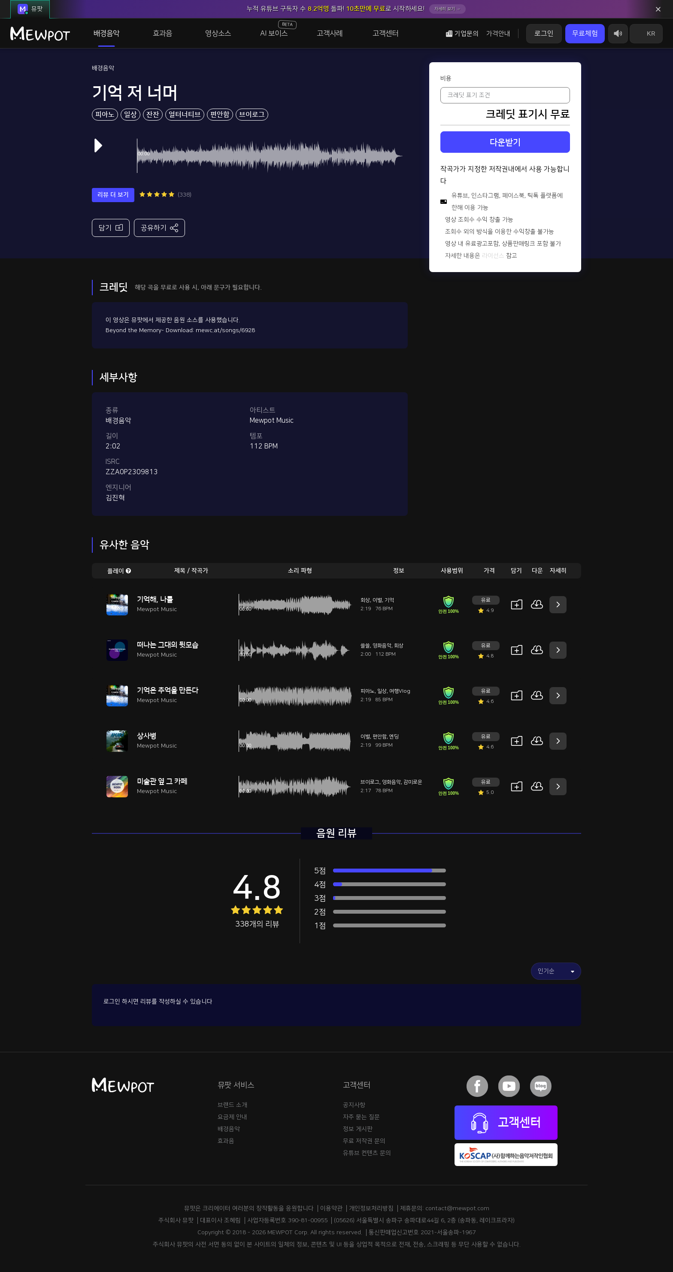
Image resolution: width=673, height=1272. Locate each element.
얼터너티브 (185, 114)
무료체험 (585, 33)
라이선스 (493, 255)
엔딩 (394, 736)
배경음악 (106, 33)
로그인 (544, 33)
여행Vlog (399, 691)
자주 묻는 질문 (361, 1117)
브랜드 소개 (232, 1105)
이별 (377, 600)
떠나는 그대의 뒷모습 (167, 645)
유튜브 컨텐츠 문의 (367, 1153)
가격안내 (498, 33)
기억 (389, 600)
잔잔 (152, 114)
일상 (130, 114)
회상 (365, 600)
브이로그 (252, 114)
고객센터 (385, 33)
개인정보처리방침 (371, 1208)
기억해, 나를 (155, 599)
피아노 (105, 114)
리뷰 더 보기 (113, 194)
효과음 (162, 33)
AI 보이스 (278, 28)
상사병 (146, 736)
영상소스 (218, 33)
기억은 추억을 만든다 (167, 690)
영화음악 (382, 645)
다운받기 (505, 142)
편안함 (220, 114)
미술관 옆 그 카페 (162, 781)
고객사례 (330, 33)
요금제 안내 (232, 1117)
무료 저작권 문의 (364, 1141)
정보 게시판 (358, 1129)
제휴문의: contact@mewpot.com (444, 1208)
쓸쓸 (365, 645)
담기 (111, 227)
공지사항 (354, 1105)
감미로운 (412, 782)
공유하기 (159, 228)
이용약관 (331, 1208)
